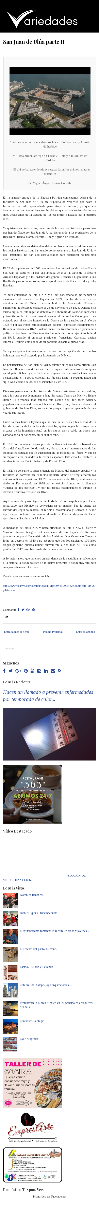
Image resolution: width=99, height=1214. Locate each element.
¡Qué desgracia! (29, 1038)
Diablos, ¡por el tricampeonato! (39, 913)
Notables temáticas (32, 894)
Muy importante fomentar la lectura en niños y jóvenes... (54, 930)
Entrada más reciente (17, 631)
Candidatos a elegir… (33, 1021)
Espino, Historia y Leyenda (36, 966)
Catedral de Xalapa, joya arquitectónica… (46, 985)
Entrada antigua (85, 631)
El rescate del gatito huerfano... (39, 949)
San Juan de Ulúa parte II (33, 41)
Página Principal (53, 631)
